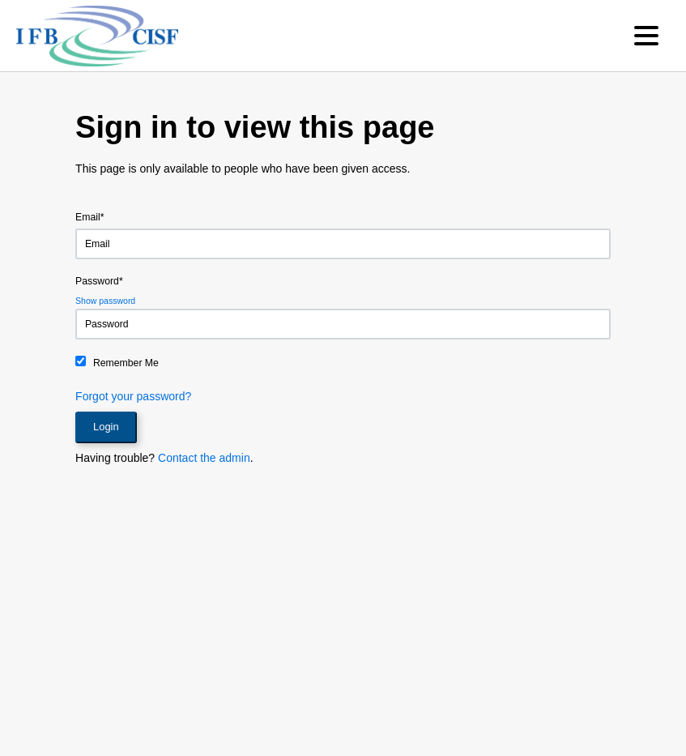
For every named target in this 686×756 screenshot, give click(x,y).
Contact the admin (204, 457)
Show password (105, 300)
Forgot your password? (133, 396)
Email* (89, 217)
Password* (99, 281)
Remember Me (126, 363)
